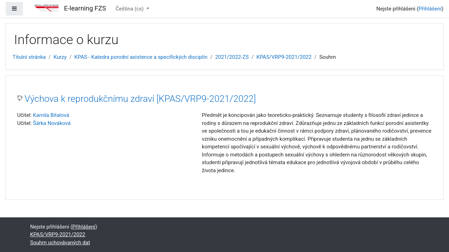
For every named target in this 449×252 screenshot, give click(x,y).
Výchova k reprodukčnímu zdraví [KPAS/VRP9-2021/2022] (140, 98)
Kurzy (60, 57)
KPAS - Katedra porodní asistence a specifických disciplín (140, 57)
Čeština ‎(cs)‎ (130, 9)
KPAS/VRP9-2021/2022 (283, 57)
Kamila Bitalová (51, 115)
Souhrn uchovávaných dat (60, 242)
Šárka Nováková (51, 123)
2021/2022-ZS (232, 57)
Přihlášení (430, 9)
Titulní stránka (29, 57)
